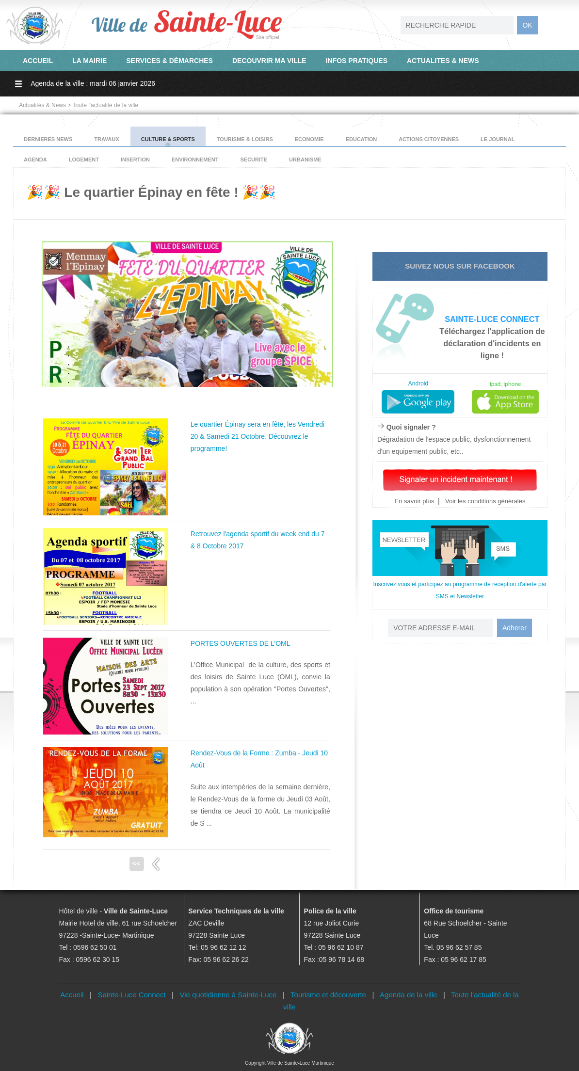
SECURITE (253, 159)
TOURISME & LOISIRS (245, 139)
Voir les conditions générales (484, 501)
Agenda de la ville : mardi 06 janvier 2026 (93, 83)
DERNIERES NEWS (48, 139)
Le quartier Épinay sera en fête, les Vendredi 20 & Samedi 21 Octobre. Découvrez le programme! (257, 436)
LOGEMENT (84, 159)
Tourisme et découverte (328, 995)
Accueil (71, 995)
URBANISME (305, 159)
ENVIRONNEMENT (195, 159)
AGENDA (35, 159)
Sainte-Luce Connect (132, 995)
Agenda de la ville (408, 995)
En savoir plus (414, 501)
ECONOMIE (309, 139)
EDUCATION (361, 139)
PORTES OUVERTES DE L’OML (240, 643)
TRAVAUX (106, 139)
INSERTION (135, 159)
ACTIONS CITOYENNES (429, 139)
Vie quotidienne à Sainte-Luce (228, 995)
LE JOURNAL (498, 139)
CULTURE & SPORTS (168, 139)
